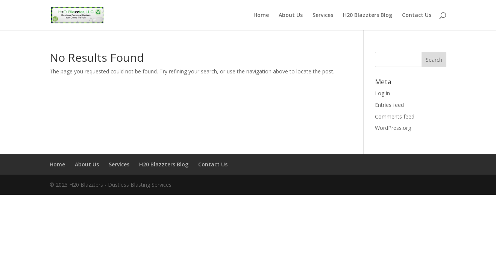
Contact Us (416, 15)
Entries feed (389, 104)
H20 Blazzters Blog (367, 15)
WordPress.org (393, 127)
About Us (291, 15)
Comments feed (394, 116)
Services (322, 15)
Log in (382, 93)
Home (261, 15)
